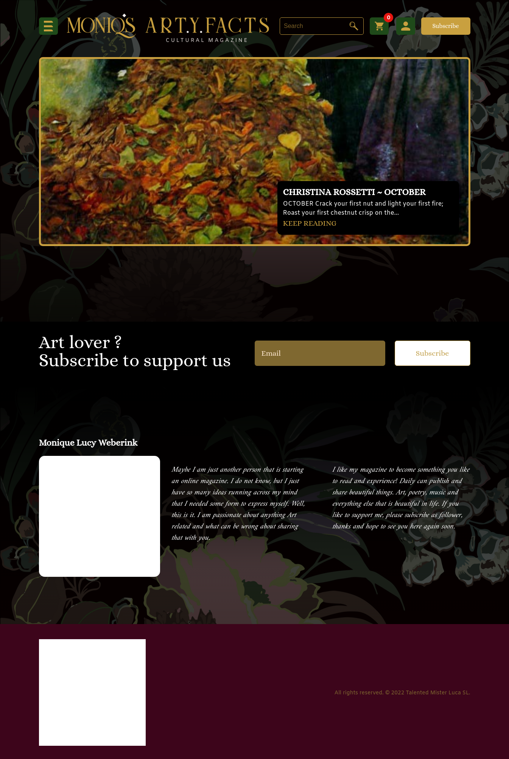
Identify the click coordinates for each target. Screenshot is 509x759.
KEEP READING (310, 223)
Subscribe (445, 25)
